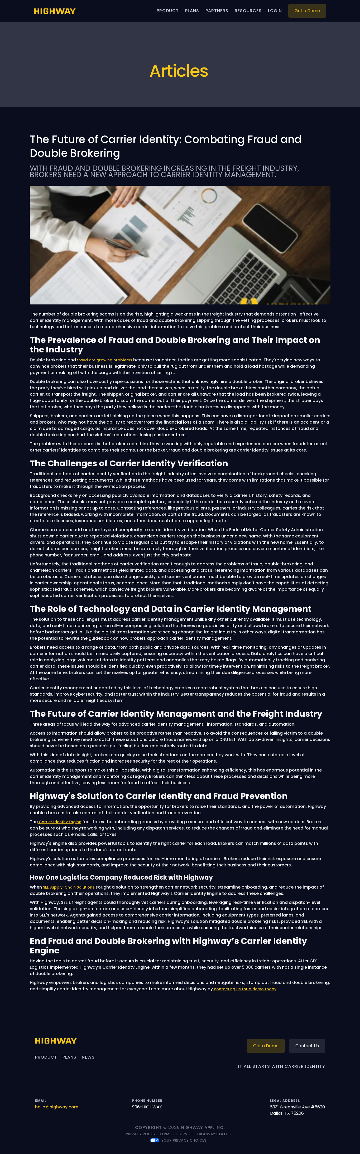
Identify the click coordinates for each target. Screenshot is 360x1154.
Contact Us (307, 1046)
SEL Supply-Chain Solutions (68, 887)
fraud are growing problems (104, 360)
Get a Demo (307, 11)
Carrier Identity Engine (59, 822)
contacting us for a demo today (244, 989)
